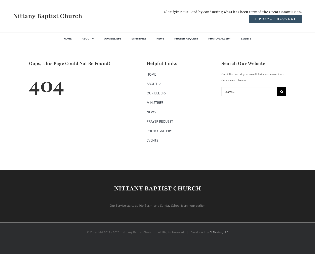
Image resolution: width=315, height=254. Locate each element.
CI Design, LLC (219, 232)
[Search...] (249, 91)
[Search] (281, 91)
